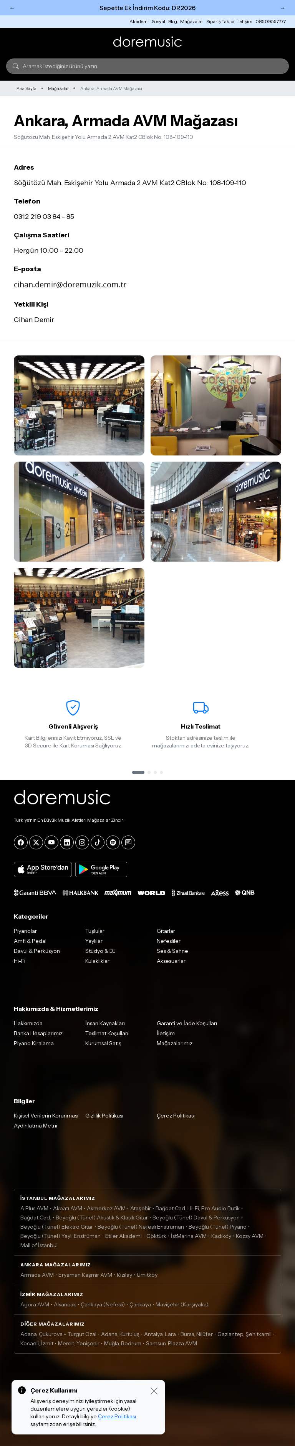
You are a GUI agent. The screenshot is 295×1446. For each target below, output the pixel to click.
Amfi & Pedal (30, 940)
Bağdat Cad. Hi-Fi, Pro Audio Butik (198, 1208)
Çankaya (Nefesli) (103, 1304)
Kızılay (124, 1274)
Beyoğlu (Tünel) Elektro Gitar (56, 1226)
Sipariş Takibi (220, 21)
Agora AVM (34, 1304)
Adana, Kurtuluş (120, 1334)
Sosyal (158, 21)
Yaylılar (94, 940)
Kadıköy (221, 1236)
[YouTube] (51, 842)
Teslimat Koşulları (106, 1033)
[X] (36, 842)
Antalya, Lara (160, 1334)
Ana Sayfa (26, 88)
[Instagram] (82, 842)
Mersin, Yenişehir (78, 1343)
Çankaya (140, 1304)
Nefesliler (169, 940)
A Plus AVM (34, 1208)
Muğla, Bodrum (122, 1343)
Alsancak (65, 1304)
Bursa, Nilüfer (197, 1334)
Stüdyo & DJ (100, 950)
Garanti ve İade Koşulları (187, 1023)
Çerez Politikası (176, 1115)
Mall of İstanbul (39, 1245)
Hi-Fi (19, 960)
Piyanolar (25, 930)
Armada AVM (37, 1274)
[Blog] (128, 842)
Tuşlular (94, 930)
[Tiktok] (97, 842)
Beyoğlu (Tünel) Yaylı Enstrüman (60, 1236)
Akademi (139, 21)
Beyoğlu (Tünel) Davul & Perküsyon (196, 1217)
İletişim (244, 21)
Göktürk (156, 1236)
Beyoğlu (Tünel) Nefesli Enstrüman (141, 1226)
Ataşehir (140, 1208)
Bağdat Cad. (35, 1217)
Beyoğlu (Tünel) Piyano (218, 1226)
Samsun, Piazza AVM (171, 1343)
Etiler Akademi (123, 1236)
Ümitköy (147, 1274)
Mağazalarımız (174, 1043)
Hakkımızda (28, 1023)
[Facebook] (21, 842)
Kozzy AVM (250, 1236)
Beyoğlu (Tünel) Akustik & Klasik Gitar (102, 1217)
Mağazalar (191, 21)
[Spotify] (113, 842)
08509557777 (270, 21)
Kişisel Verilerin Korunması (46, 1115)
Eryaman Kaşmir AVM (85, 1274)
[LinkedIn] (67, 842)
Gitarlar (166, 930)
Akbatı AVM (67, 1208)
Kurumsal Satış (103, 1043)
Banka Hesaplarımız (38, 1033)
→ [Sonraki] (283, 8)
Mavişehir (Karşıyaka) (182, 1304)
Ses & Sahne (172, 950)
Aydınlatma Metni (35, 1125)
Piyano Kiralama (34, 1043)
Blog (172, 21)
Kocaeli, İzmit (36, 1343)
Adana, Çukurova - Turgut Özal (58, 1334)
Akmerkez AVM (106, 1208)
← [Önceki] (12, 8)
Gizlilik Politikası (104, 1115)
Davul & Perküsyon (37, 950)
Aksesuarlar (171, 960)
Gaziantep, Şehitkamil (244, 1334)
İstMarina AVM (189, 1236)
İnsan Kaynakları (105, 1023)
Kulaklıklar (97, 960)
